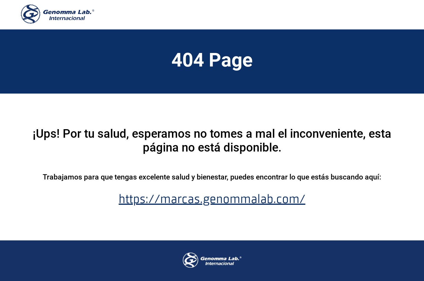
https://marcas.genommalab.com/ (212, 199)
